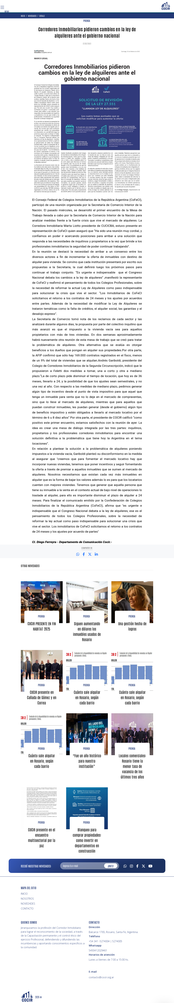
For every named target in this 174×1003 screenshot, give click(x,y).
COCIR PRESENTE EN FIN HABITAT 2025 (42, 626)
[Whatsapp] (125, 866)
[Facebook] (137, 866)
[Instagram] (131, 866)
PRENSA (86, 20)
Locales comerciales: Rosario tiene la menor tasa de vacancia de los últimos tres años (132, 766)
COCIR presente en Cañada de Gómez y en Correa (41, 697)
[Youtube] (150, 866)
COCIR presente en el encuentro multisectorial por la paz (41, 837)
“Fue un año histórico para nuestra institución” (87, 760)
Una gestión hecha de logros (132, 626)
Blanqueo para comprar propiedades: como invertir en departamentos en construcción (87, 840)
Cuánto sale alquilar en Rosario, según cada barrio (87, 697)
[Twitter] (143, 866)
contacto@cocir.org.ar (101, 977)
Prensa (41, 616)
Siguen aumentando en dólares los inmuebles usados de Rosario (87, 631)
